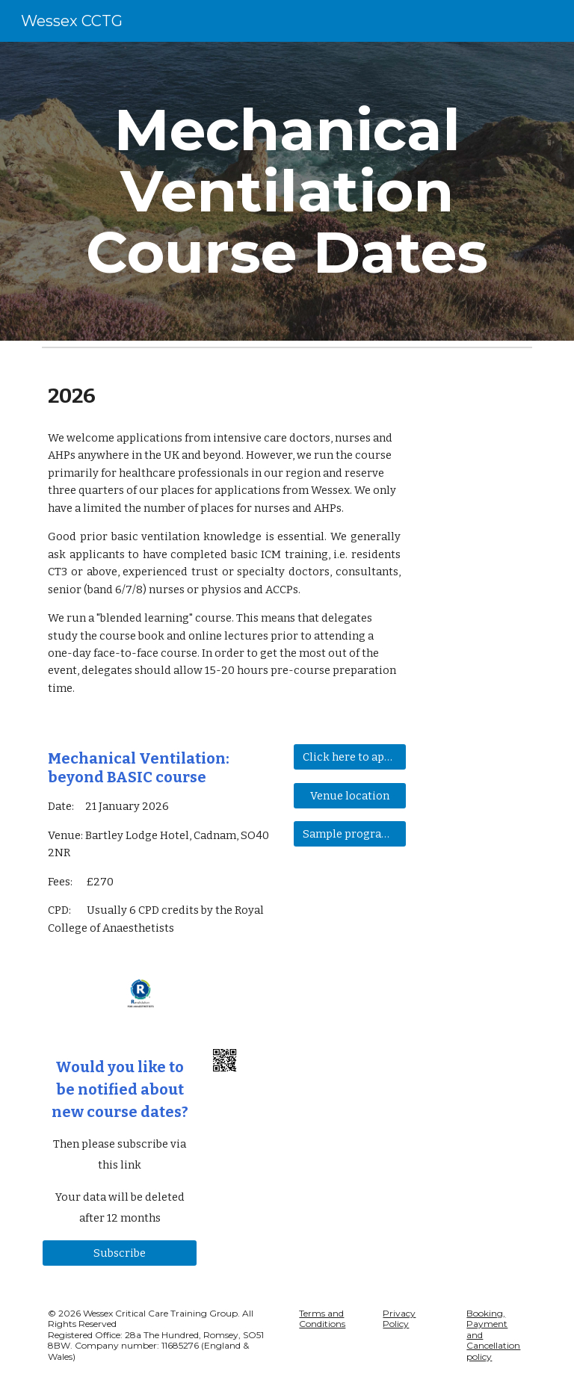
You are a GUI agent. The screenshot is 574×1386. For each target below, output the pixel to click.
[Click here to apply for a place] (349, 757)
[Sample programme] (349, 833)
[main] (286, 191)
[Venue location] (349, 795)
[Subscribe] (119, 1252)
